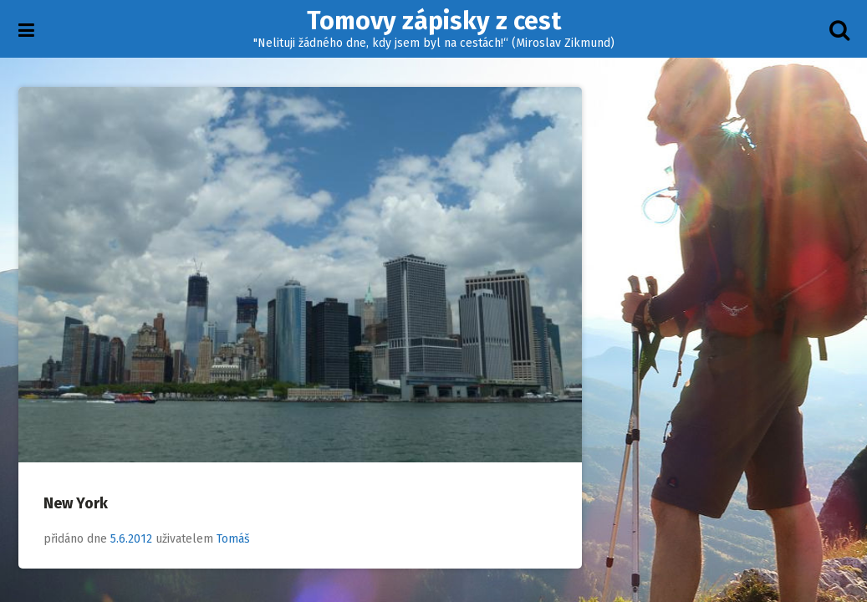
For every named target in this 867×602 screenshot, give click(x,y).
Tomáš (233, 539)
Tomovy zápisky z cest (434, 21)
